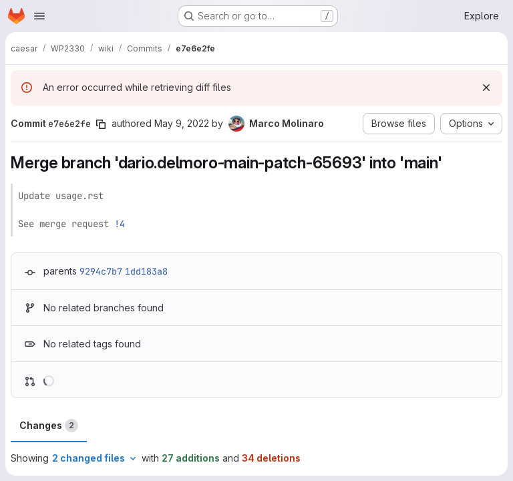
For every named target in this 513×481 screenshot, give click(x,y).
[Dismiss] (486, 87)
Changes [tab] (48, 425)
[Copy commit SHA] (101, 124)
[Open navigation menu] (39, 16)
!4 (119, 224)
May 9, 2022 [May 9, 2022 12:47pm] (181, 123)
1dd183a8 (146, 271)
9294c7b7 (100, 271)
